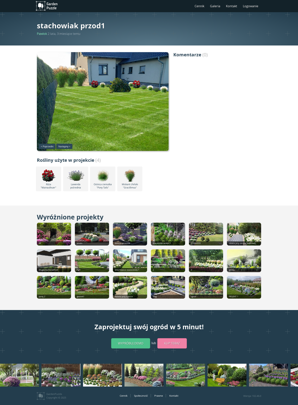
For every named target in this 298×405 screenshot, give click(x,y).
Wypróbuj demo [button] (130, 343)
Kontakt (231, 6)
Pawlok (42, 34)
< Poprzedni (47, 146)
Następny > (64, 146)
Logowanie (250, 6)
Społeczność (141, 395)
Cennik (199, 6)
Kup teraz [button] (172, 343)
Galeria (215, 6)
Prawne (158, 395)
